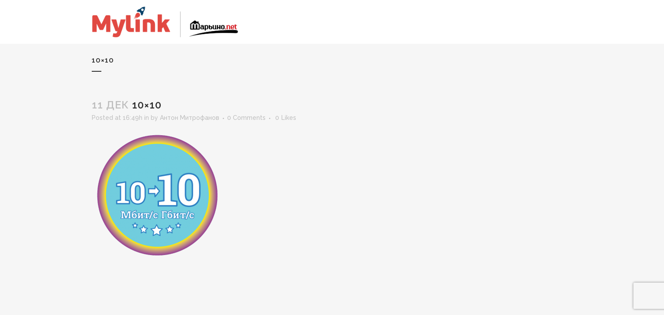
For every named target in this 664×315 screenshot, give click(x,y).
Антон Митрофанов (189, 117)
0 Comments (246, 117)
